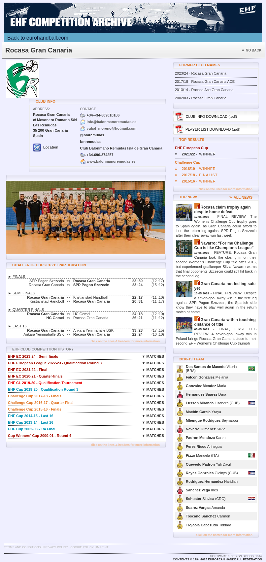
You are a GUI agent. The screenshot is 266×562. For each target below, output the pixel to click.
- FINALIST (196, 175)
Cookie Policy (81, 547)
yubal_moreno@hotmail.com (112, 128)
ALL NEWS (240, 197)
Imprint (102, 547)
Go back (251, 50)
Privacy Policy (55, 547)
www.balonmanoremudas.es (111, 161)
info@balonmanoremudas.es (112, 122)
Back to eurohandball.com (37, 38)
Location (45, 147)
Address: (41, 109)
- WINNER (195, 154)
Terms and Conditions (22, 547)
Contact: (88, 109)
